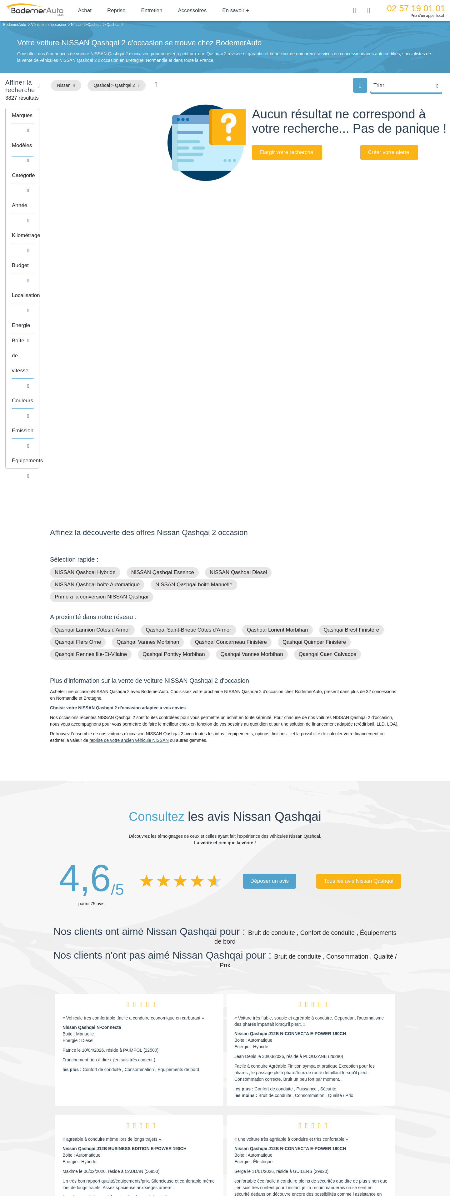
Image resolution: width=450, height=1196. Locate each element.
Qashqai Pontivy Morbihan (173, 455)
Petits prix (261, 1113)
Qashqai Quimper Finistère (314, 442)
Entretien (169, 10)
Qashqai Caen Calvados (327, 455)
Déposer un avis (269, 681)
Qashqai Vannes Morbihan (148, 442)
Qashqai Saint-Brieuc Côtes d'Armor (188, 430)
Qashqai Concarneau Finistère (231, 442)
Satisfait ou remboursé (353, 1113)
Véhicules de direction (273, 1132)
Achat (102, 10)
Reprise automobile (350, 1122)
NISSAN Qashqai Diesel (238, 373)
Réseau (180, 1122)
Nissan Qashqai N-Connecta (91, 827)
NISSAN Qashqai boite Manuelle (193, 385)
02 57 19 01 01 (416, 8)
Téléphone (95, 1114)
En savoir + (253, 10)
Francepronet (112, 1170)
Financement (185, 1132)
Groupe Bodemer (189, 1113)
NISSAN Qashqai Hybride (85, 373)
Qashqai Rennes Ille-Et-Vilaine (91, 455)
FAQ (176, 1151)
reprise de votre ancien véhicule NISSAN (129, 540)
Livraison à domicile (350, 1132)
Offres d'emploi (187, 1141)
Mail (61, 1114)
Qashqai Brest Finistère (351, 430)
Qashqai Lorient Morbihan (277, 430)
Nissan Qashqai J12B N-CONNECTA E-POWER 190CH (290, 833)
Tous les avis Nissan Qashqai (358, 681)
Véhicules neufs (267, 1141)
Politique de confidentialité (329, 1170)
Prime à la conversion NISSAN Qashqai (101, 397)
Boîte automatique (269, 1122)
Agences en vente (348, 1151)
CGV (361, 1170)
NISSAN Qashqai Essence (162, 373)
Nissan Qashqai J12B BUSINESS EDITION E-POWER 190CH (124, 948)
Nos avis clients (68, 1126)
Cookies (295, 1170)
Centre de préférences (230, 1170)
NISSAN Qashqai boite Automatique (97, 385)
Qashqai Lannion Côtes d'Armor (92, 430)
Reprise (134, 10)
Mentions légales (269, 1170)
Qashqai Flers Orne (78, 442)
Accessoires (210, 10)
